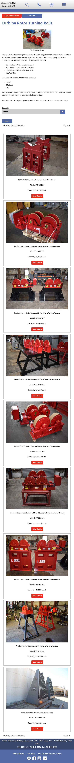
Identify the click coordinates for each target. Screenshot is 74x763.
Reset (7, 121)
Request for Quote (11, 16)
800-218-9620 (22, 747)
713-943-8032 (35, 747)
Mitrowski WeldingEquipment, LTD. (8, 4)
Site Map (31, 754)
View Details (37, 196)
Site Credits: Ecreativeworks (49, 754)
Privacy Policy (18, 754)
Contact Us (32, 16)
